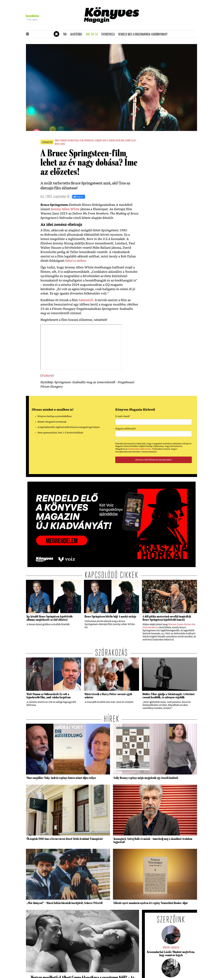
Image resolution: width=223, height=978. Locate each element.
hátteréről (86, 300)
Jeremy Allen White (65, 209)
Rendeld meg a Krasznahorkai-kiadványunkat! (143, 34)
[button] (27, 34)
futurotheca (108, 34)
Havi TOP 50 (93, 34)
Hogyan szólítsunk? (125, 429)
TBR (65, 34)
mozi (122, 140)
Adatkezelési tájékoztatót (139, 449)
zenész (62, 144)
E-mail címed (123, 416)
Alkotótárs (77, 34)
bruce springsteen (62, 140)
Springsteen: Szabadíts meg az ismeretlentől (102, 140)
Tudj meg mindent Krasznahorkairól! (161, 27)
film (81, 140)
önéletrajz (74, 140)
